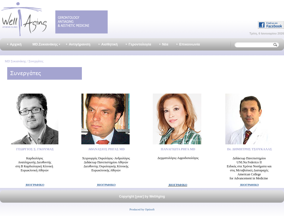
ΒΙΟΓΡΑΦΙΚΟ (34, 184)
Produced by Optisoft (141, 209)
